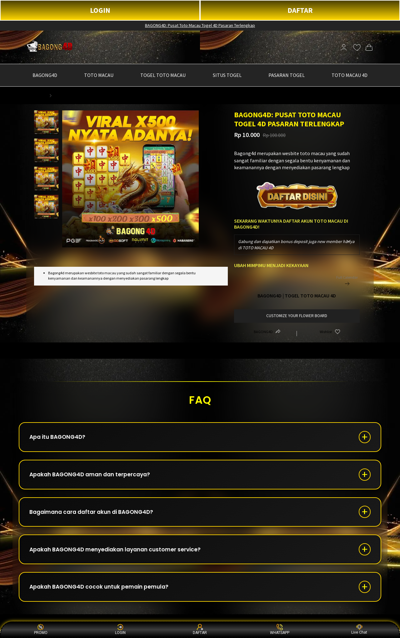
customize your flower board (297, 315)
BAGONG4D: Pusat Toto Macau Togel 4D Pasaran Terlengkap (200, 25)
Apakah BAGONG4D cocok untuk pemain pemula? (102, 594)
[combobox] (297, 245)
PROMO (41, 629)
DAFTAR (300, 10)
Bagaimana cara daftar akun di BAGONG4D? (95, 516)
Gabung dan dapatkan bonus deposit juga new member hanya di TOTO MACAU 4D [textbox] (296, 245)
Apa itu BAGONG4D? (59, 438)
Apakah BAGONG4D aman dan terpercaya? (93, 477)
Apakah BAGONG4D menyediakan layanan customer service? (120, 555)
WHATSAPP (279, 629)
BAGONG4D (35, 95)
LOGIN (100, 10)
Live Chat (359, 629)
